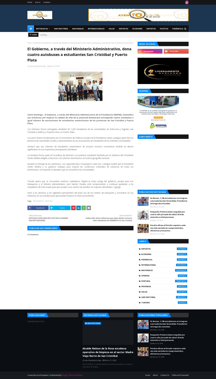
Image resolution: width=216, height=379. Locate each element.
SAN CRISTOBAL (164, 297)
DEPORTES (164, 249)
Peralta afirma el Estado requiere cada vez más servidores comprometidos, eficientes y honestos (168, 228)
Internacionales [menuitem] (96, 28)
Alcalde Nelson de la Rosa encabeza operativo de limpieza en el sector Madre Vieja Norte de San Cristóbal (108, 352)
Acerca (37, 2)
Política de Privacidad (180, 375)
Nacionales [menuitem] (78, 28)
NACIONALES (38, 201)
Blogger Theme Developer (72, 375)
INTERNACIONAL (164, 265)
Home (29, 2)
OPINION (164, 275)
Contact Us (164, 375)
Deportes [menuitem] (123, 28)
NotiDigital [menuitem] (42, 28)
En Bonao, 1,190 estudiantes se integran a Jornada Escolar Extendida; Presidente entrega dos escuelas (168, 201)
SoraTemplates (42, 375)
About (155, 375)
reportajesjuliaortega (37, 66)
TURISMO (164, 302)
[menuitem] (30, 28)
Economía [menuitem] (137, 28)
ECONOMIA (164, 254)
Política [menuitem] (164, 28)
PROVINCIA (164, 286)
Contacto (46, 2)
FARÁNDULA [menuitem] (177, 28)
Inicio (29, 43)
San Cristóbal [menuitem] (61, 28)
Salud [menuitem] (112, 28)
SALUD (164, 292)
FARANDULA (164, 259)
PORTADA (37, 43)
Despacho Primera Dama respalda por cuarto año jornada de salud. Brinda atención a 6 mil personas (167, 214)
